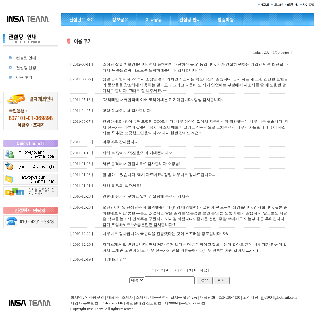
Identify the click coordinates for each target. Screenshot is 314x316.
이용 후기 (24, 77)
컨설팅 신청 (26, 67)
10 (195, 270)
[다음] (203, 270)
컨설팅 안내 (26, 58)
